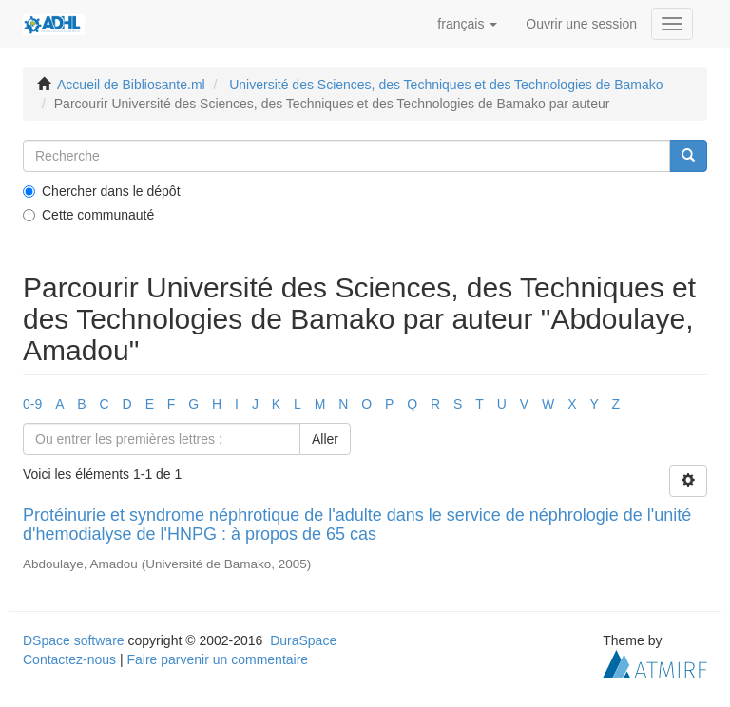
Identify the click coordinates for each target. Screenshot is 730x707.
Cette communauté (88, 214)
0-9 (32, 403)
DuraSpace (303, 640)
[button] (467, 24)
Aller (325, 439)
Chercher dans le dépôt (102, 191)
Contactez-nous (69, 659)
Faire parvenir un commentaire (217, 659)
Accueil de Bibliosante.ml (131, 84)
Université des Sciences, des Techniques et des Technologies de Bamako (446, 84)
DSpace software (74, 640)
